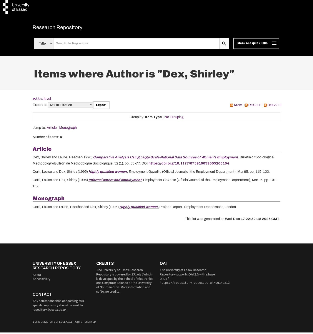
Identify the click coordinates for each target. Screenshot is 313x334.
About (37, 276)
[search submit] (224, 45)
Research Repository (63, 28)
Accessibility (41, 280)
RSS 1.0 (254, 107)
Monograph (68, 129)
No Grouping (174, 119)
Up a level (43, 100)
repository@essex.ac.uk (49, 311)
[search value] (136, 45)
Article (52, 129)
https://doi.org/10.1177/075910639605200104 (188, 165)
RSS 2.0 (273, 107)
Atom (238, 107)
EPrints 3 (137, 276)
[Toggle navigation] (256, 45)
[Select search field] (43, 45)
